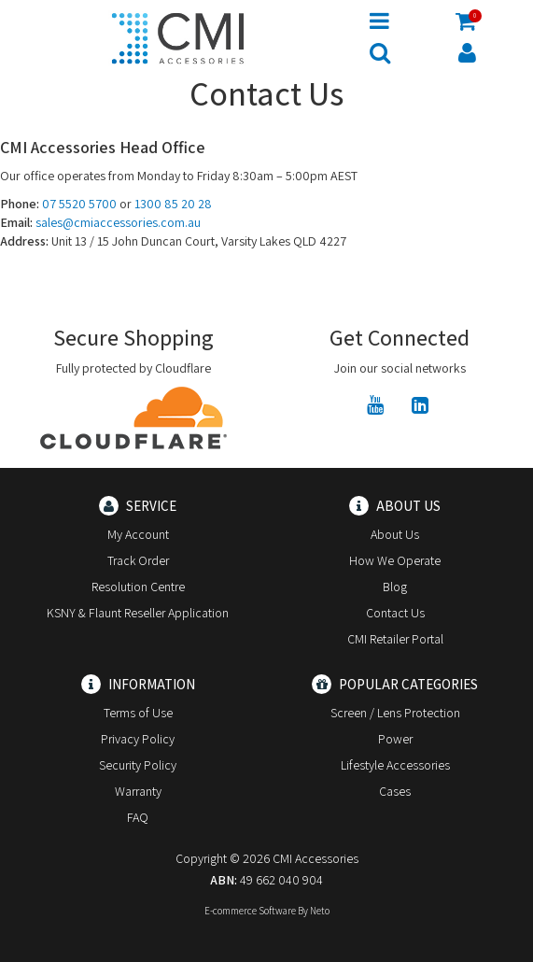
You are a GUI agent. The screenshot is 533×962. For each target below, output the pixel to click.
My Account (138, 534)
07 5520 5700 (79, 203)
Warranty (138, 791)
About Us (395, 534)
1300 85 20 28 (173, 203)
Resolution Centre (138, 586)
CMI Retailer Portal (395, 638)
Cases (395, 791)
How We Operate (395, 560)
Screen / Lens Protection (395, 712)
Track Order (138, 560)
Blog (395, 586)
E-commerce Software (250, 910)
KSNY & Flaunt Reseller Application (138, 612)
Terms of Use (138, 712)
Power (395, 738)
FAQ (137, 817)
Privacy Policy (138, 738)
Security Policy (137, 765)
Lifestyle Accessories (395, 765)
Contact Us (395, 612)
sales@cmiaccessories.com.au (118, 222)
